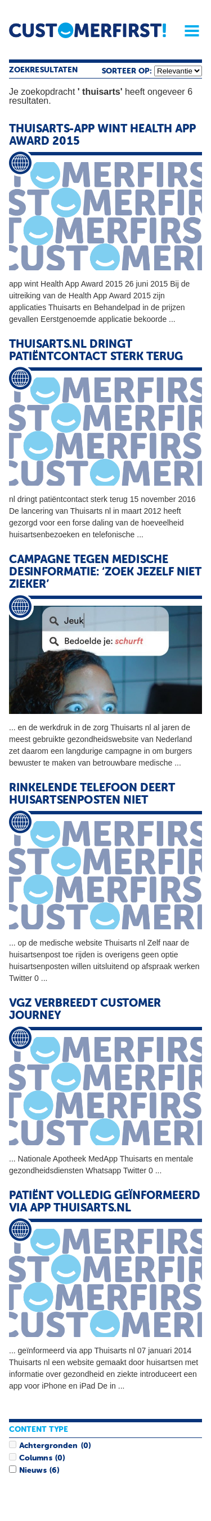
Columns (35, 1458)
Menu (188, 30)
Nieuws (32, 1470)
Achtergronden (48, 1446)
